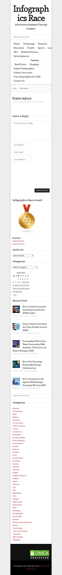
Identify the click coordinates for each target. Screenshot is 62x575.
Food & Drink (18, 458)
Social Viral (17, 516)
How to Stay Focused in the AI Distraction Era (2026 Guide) (34, 309)
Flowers (16, 452)
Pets (15, 496)
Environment (18, 443)
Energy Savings (19, 437)
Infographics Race (31, 13)
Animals (16, 408)
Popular (16, 499)
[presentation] (23, 175)
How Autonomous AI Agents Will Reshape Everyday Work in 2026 (34, 382)
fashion (16, 446)
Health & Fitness (29, 52)
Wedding (16, 540)
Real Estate (20, 64)
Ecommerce (17, 431)
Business (42, 43)
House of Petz (18, 244)
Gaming (35, 60)
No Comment (33, 316)
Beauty (16, 417)
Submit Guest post (23, 72)
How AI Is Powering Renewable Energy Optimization (32, 364)
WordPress (43, 566)
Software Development (22, 522)
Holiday (16, 478)
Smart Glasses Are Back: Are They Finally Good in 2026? (35, 327)
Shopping (34, 64)
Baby (15, 414)
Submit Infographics (24, 68)
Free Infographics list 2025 (27, 76)
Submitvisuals (18, 241)
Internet (16, 484)
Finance (16, 449)
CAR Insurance (19, 426)
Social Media (18, 513)
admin (29, 102)
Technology (29, 43)
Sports (41, 47)
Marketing (17, 493)
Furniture (16, 461)
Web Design (18, 537)
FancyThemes (31, 569)
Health (30, 47)
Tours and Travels (20, 531)
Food (15, 455)
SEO (16, 52)
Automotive (18, 411)
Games (15, 464)
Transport (17, 534)
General (16, 469)
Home (17, 43)
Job (14, 487)
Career (15, 429)
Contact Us (19, 80)
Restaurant (17, 505)
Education (19, 47)
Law (50, 47)
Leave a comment (37, 102)
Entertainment (21, 56)
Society (16, 519)
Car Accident (18, 423)
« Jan (15, 295)
